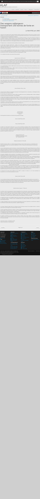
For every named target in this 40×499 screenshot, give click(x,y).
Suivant (37, 227)
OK (37, 1)
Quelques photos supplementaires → (34, 15)
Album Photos (13, 235)
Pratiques (33, 236)
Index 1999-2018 (14, 247)
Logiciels (23, 244)
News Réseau (3, 242)
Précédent (3, 227)
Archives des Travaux (25, 237)
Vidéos (12, 238)
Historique (17, 9)
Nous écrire (2, 238)
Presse (33, 234)
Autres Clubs (23, 245)
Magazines (23, 246)
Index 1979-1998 (14, 246)
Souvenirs (23, 236)
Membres (23, 235)
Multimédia (31, 9)
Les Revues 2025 (14, 243)
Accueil (13, 9)
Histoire (33, 237)
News (26, 9)
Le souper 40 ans (24, 234)
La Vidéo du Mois (14, 239)
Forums (22, 247)
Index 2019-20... (14, 248)
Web (22, 243)
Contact (22, 9)
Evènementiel (3, 240)
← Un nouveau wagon (3, 15)
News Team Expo (3, 243)
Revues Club (37, 9)
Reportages (33, 235)
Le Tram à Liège (24, 248)
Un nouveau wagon (6, 18)
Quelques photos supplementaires (8, 20)
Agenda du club (24, 233)
